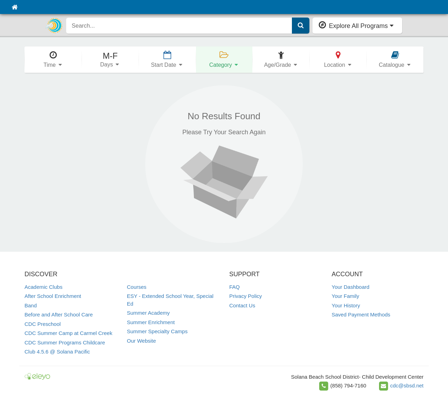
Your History (346, 305)
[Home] (14, 7)
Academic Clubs (43, 287)
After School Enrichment (52, 296)
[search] (179, 25)
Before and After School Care (58, 314)
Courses (137, 287)
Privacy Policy (245, 296)
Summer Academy (148, 313)
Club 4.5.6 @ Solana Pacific (57, 352)
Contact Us (242, 305)
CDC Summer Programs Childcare (64, 342)
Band (30, 305)
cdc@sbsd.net (407, 385)
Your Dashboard (351, 287)
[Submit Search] (300, 25)
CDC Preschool (42, 324)
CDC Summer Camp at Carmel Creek (68, 333)
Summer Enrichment (151, 322)
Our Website (141, 341)
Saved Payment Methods (361, 314)
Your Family (345, 296)
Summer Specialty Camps (157, 331)
